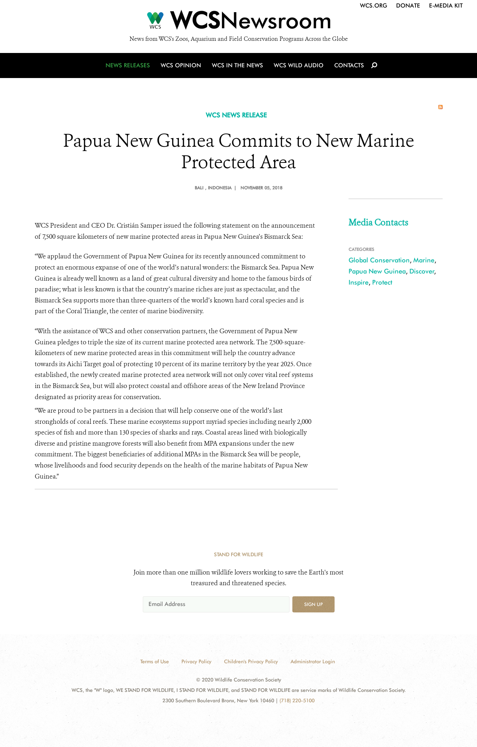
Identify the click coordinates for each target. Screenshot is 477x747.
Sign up (313, 604)
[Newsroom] (238, 22)
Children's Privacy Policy (251, 661)
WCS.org (373, 5)
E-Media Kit (446, 5)
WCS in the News (237, 65)
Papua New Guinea (377, 271)
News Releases (128, 65)
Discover (421, 271)
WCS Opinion (181, 65)
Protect (382, 282)
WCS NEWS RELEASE (236, 115)
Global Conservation (379, 260)
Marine (423, 260)
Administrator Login (313, 661)
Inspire (359, 282)
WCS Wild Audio (298, 65)
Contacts (349, 65)
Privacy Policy (196, 661)
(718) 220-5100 (297, 700)
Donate (408, 5)
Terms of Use (154, 661)
